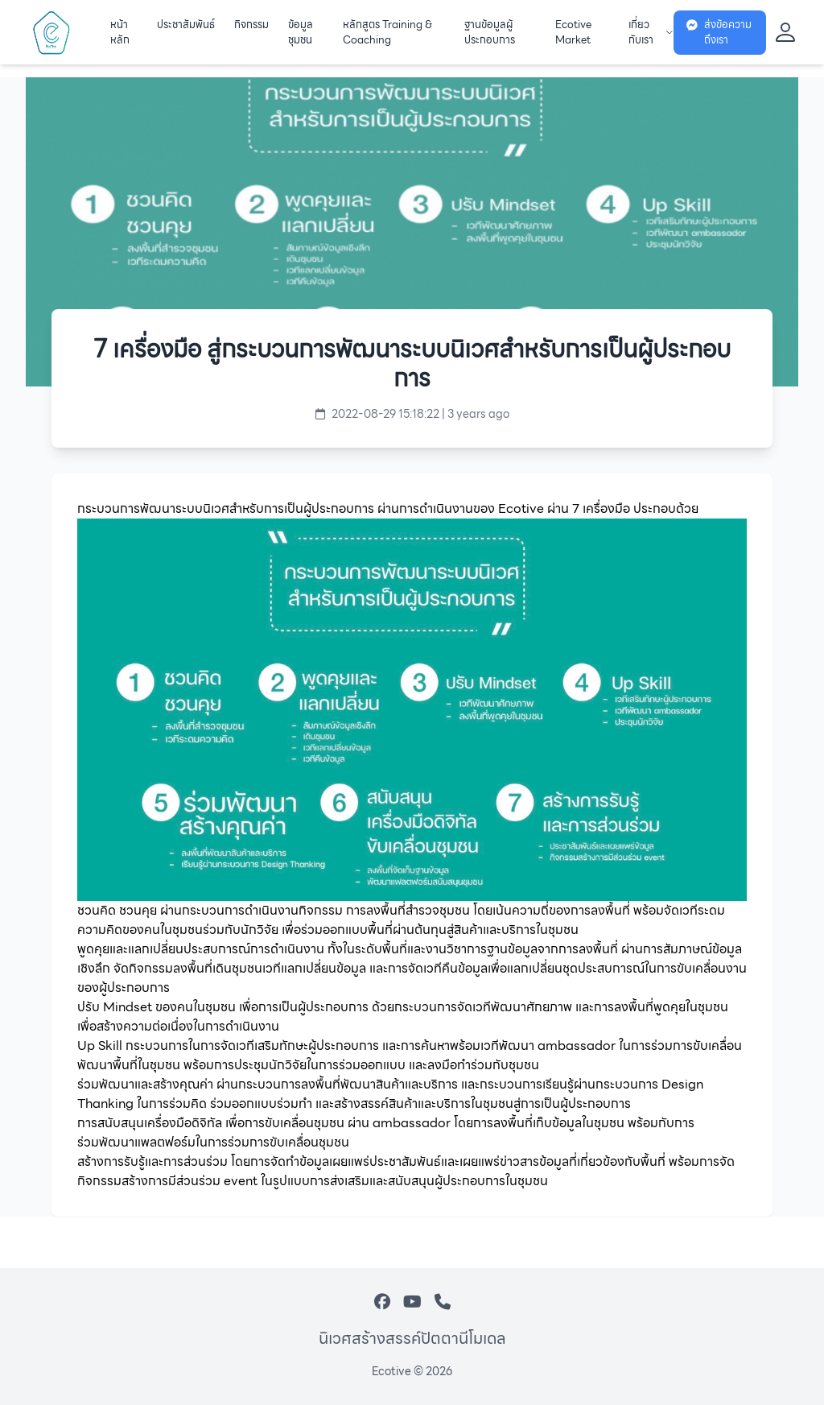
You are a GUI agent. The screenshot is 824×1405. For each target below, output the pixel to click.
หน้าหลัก (120, 32)
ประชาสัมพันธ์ (186, 25)
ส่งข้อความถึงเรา (719, 32)
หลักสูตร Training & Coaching (387, 32)
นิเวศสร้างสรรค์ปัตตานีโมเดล (412, 1338)
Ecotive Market (573, 32)
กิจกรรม (251, 25)
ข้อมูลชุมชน (300, 32)
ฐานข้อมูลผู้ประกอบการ (489, 32)
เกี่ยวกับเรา (651, 32)
